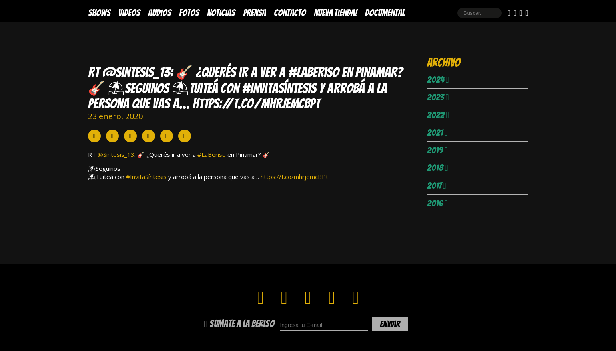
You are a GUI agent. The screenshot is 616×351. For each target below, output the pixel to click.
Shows (99, 13)
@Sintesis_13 (116, 154)
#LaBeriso (211, 154)
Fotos (189, 13)
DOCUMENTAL (385, 13)
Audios (159, 13)
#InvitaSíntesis (146, 176)
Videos (129, 13)
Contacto (290, 13)
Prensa (254, 13)
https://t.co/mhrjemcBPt (294, 176)
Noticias (221, 13)
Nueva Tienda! (335, 13)
